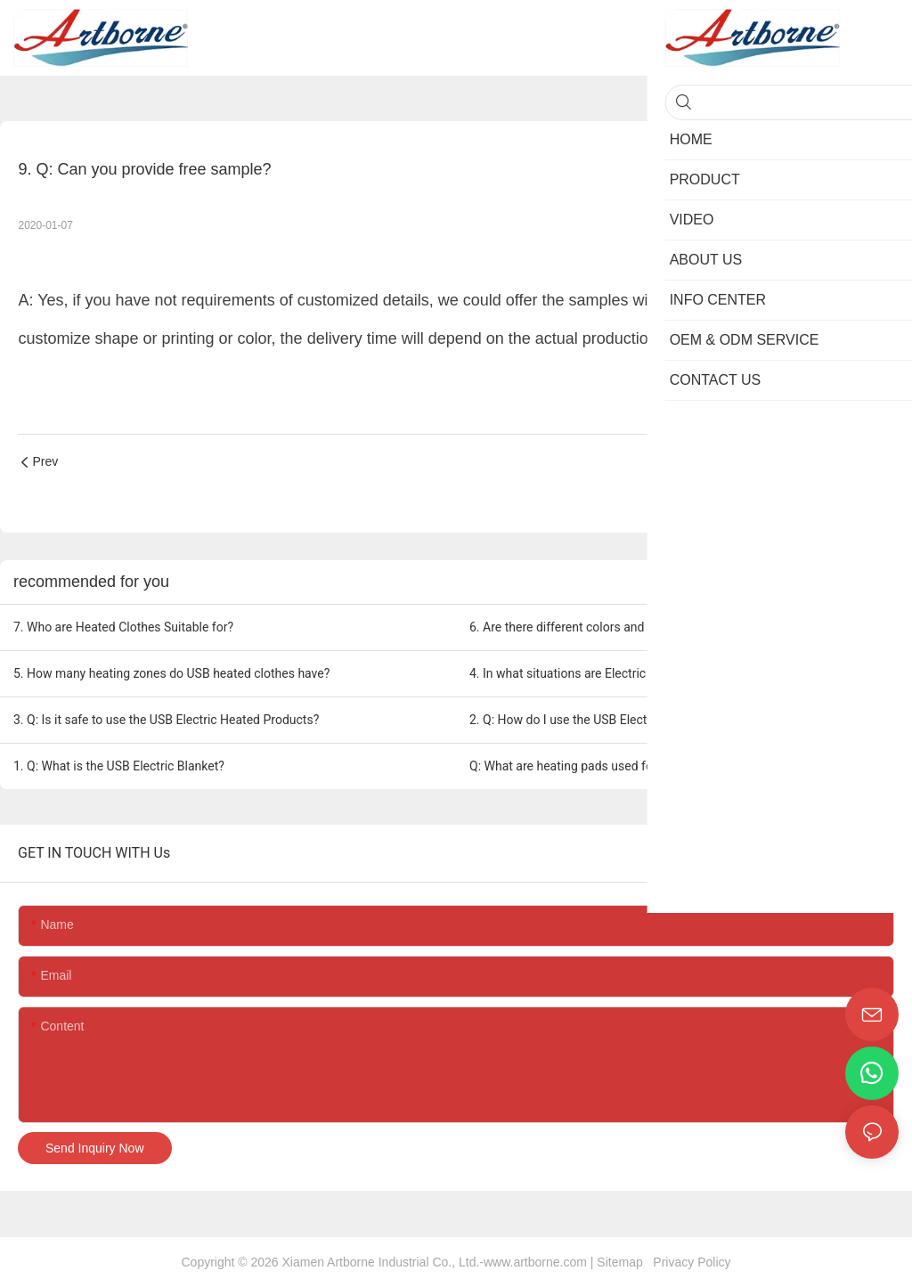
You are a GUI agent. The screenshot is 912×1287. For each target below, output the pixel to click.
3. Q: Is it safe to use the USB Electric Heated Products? (166, 720)
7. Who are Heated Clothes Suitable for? (123, 627)
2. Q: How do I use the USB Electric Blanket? (590, 720)
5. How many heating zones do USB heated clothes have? (171, 673)
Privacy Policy (689, 1262)
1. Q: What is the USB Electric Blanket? (118, 766)
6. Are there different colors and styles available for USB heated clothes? (668, 627)
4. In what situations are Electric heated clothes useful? (621, 673)
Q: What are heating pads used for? (566, 766)
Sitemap (623, 1262)
